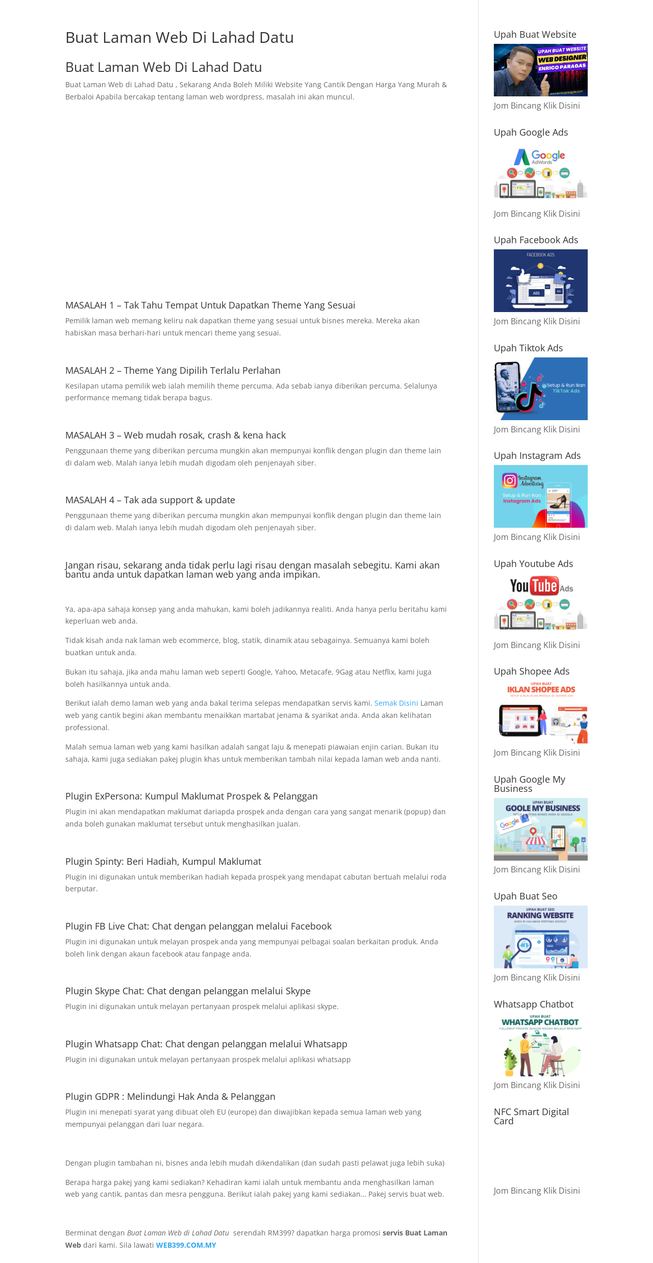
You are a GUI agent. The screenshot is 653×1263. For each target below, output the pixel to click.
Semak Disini (397, 703)
